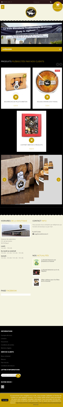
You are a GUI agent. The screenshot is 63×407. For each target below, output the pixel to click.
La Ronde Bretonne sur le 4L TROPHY (50, 270)
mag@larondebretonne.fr (41, 234)
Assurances (4, 342)
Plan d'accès (5, 362)
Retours (3, 359)
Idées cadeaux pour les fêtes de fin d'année (50, 280)
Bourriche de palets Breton (15, 101)
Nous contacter (5, 356)
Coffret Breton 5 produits (32, 145)
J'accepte (5, 400)
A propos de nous (6, 335)
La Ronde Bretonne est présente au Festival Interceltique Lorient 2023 (49, 261)
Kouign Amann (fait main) (47, 101)
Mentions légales (6, 348)
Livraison (4, 338)
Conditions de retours (7, 366)
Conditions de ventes (7, 345)
